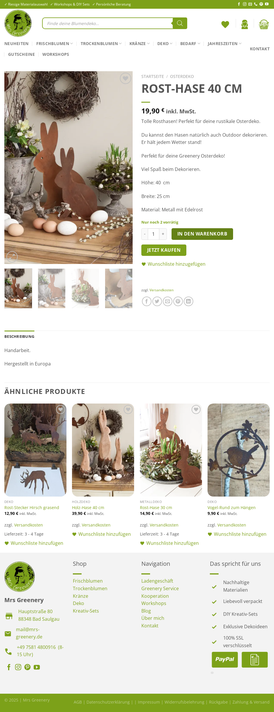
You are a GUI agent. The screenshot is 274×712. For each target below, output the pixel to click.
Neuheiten (16, 43)
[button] (205, 264)
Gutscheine (21, 54)
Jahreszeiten (224, 44)
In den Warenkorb (202, 234)
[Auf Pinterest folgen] (261, 4)
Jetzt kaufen (164, 250)
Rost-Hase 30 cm (156, 507)
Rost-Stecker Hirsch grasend (31, 507)
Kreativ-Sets (86, 611)
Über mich (152, 618)
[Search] (180, 23)
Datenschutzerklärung (108, 702)
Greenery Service (160, 588)
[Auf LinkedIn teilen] (188, 301)
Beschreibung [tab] (19, 336)
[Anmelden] (244, 24)
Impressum (149, 702)
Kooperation (155, 596)
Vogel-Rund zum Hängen (232, 507)
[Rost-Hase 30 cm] (171, 450)
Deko (165, 44)
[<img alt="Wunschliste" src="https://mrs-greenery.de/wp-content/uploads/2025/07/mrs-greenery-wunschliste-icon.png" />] (226, 23)
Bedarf (190, 44)
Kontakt (260, 48)
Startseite (152, 76)
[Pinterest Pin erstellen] (178, 301)
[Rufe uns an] (255, 4)
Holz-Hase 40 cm (88, 507)
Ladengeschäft (157, 581)
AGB (78, 702)
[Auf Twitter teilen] (157, 301)
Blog (146, 611)
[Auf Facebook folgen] (239, 4)
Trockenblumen (101, 44)
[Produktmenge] (153, 234)
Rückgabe (218, 702)
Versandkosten (161, 290)
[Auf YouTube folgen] (266, 4)
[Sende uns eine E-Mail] (250, 4)
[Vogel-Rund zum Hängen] (239, 450)
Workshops (55, 54)
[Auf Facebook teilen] (147, 301)
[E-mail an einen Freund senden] (167, 301)
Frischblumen (54, 44)
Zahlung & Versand (251, 702)
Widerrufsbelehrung (184, 702)
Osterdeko (182, 76)
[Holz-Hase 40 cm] (103, 450)
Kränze (139, 44)
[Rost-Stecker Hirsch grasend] (35, 450)
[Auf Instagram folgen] (244, 4)
